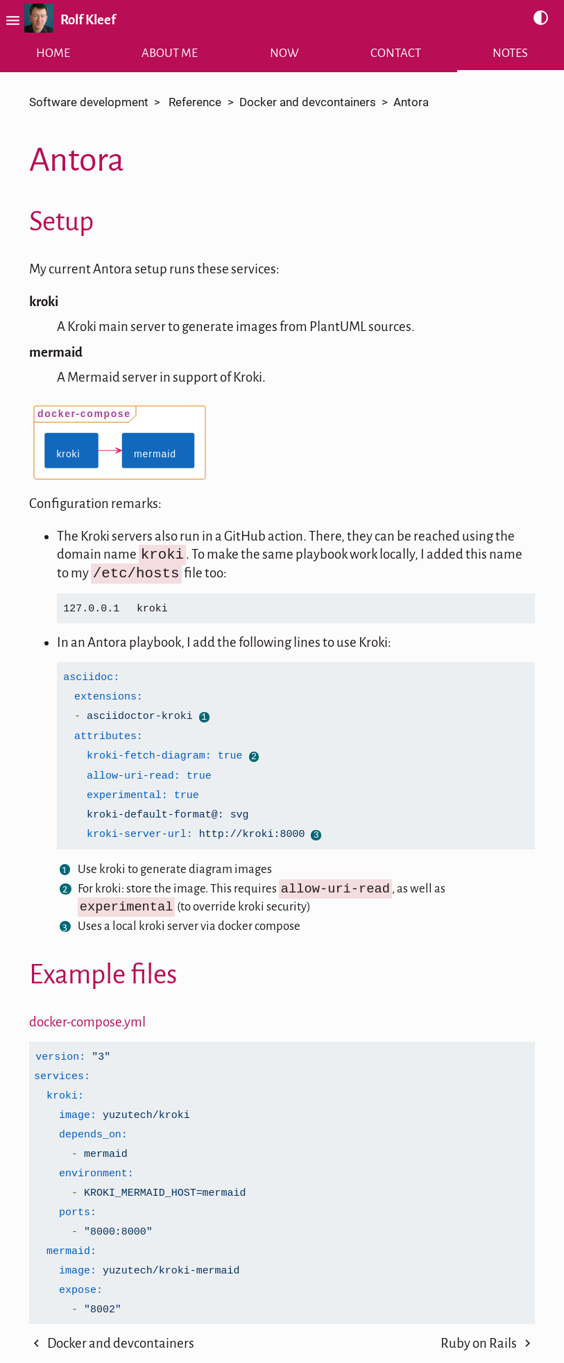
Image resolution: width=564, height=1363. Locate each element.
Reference (195, 102)
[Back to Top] (282, 1353)
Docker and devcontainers (307, 102)
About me (170, 53)
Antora (411, 102)
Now (284, 53)
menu (10, 20)
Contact (395, 53)
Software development (88, 102)
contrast (540, 18)
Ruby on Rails (479, 1314)
